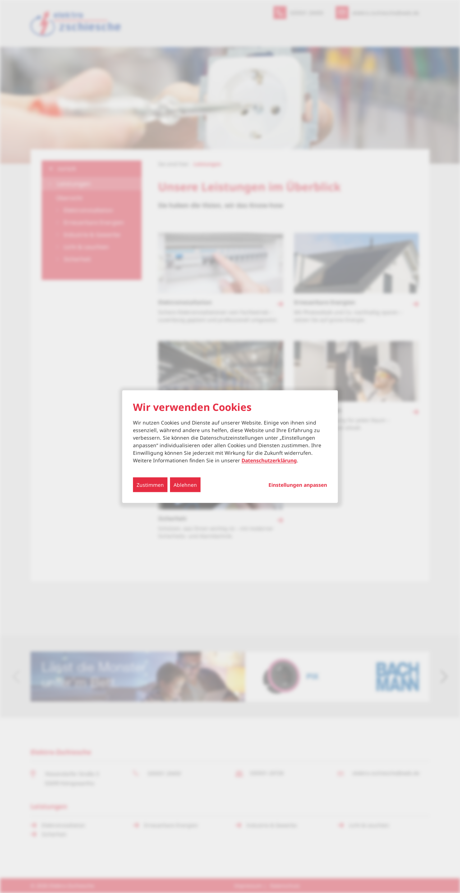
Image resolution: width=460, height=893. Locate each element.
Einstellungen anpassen (297, 484)
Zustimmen (150, 484)
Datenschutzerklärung (269, 460)
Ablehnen (185, 484)
